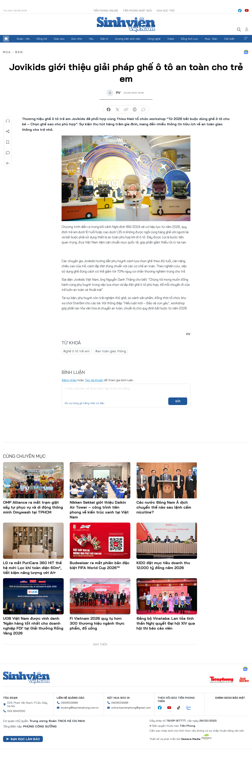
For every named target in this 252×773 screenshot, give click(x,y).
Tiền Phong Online (105, 10)
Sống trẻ (41, 38)
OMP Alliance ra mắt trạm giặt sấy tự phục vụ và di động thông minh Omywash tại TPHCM (33, 507)
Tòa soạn (10, 697)
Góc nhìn (76, 38)
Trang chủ (6, 39)
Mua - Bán (211, 38)
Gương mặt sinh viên (127, 38)
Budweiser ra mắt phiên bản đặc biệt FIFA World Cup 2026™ (99, 565)
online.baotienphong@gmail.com (131, 707)
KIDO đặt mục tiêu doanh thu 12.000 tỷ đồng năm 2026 (163, 565)
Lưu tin (7, 142)
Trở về (7, 163)
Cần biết (229, 38)
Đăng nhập (69, 380)
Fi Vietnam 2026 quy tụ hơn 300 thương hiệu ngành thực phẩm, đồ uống (97, 623)
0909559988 (69, 702)
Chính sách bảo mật (230, 697)
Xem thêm (246, 39)
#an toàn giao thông (110, 351)
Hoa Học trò (166, 10)
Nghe (7, 121)
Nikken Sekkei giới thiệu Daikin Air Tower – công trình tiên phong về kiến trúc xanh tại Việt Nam (99, 509)
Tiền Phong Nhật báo (137, 10)
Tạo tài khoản (94, 380)
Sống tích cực (189, 38)
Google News (246, 52)
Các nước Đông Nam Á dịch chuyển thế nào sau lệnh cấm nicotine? (163, 507)
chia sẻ (108, 109)
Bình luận (7, 152)
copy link (126, 109)
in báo (134, 109)
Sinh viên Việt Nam (26, 678)
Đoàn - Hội (23, 38)
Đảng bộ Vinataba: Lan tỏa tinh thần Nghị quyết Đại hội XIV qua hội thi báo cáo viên (165, 623)
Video (170, 38)
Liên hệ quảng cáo (70, 697)
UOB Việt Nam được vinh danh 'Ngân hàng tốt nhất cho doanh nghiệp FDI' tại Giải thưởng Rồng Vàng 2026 (33, 625)
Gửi (177, 401)
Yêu (91, 38)
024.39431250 (16, 711)
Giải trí (104, 38)
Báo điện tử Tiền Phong (126, 24)
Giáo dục (59, 38)
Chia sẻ (7, 131)
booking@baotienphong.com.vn (80, 707)
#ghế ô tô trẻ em (76, 351)
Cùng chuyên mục (24, 456)
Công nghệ (153, 38)
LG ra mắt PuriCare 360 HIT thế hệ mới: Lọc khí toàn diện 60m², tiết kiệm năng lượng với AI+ (32, 567)
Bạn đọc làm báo (23, 739)
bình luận (143, 109)
